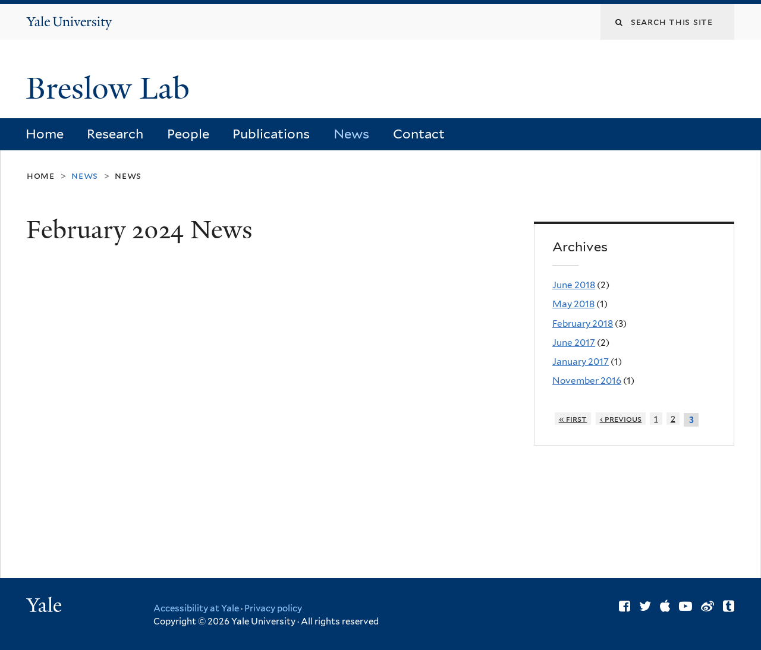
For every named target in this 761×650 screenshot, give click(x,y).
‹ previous (621, 419)
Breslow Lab (111, 88)
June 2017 (573, 342)
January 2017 (580, 361)
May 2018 (573, 304)
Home (45, 133)
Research (115, 133)
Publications (271, 133)
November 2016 (586, 380)
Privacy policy (273, 608)
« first (573, 419)
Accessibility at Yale (196, 608)
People (188, 133)
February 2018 (582, 323)
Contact (419, 133)
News (351, 133)
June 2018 (573, 285)
